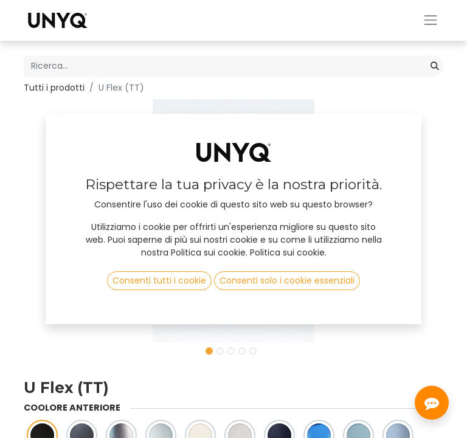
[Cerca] (434, 66)
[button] (55, 221)
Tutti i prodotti (54, 88)
